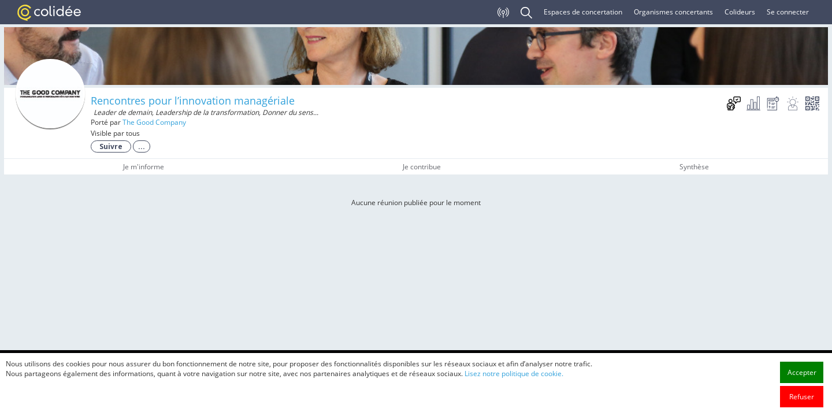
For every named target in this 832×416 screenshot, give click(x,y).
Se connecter (788, 12)
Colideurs (740, 12)
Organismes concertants (673, 12)
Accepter (802, 397)
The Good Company (154, 122)
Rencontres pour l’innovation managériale (193, 100)
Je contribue (422, 167)
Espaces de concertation (583, 12)
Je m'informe (143, 167)
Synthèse (694, 167)
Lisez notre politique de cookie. (514, 398)
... (141, 146)
